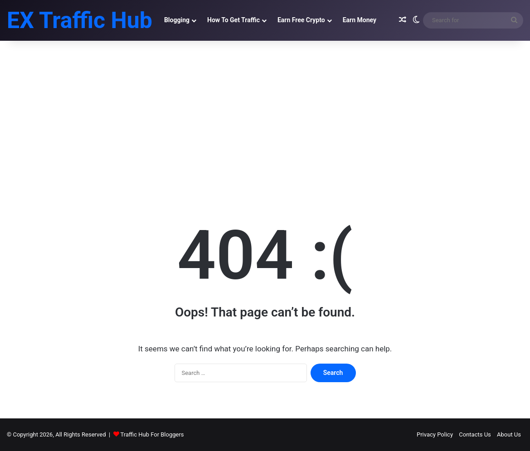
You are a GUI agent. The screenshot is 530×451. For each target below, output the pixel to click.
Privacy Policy (435, 434)
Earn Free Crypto (301, 20)
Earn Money (359, 20)
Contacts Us (475, 434)
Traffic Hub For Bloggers (152, 434)
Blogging (177, 20)
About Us (509, 434)
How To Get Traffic (233, 20)
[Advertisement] (265, 117)
